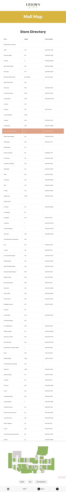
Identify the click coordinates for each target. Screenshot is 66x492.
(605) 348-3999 (49, 207)
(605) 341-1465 (49, 244)
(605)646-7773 (49, 152)
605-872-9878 (49, 277)
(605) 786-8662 (49, 293)
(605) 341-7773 (48, 142)
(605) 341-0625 (49, 169)
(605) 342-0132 (49, 120)
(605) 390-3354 (49, 136)
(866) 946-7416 (49, 407)
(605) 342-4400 (49, 342)
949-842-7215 (48, 423)
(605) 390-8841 (49, 401)
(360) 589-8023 (49, 180)
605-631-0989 (49, 77)
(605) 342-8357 (49, 158)
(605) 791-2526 (49, 174)
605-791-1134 (48, 109)
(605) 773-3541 (49, 358)
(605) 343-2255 (49, 299)
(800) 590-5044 (49, 98)
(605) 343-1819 (49, 163)
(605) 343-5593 (49, 261)
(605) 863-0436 (49, 234)
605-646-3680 (49, 412)
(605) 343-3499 (49, 288)
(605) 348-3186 (49, 131)
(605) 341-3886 (49, 66)
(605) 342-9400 (49, 223)
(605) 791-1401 (48, 282)
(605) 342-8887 (49, 439)
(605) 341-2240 (49, 196)
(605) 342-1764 (49, 391)
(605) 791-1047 (49, 428)
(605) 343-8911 (49, 396)
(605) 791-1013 (48, 217)
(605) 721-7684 (49, 374)
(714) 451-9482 (49, 353)
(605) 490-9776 (49, 336)
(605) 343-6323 (49, 418)
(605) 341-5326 (49, 369)
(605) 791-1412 (48, 380)
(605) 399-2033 (49, 55)
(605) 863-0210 (49, 88)
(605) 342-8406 (49, 331)
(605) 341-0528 (49, 185)
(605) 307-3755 (49, 434)
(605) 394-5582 (49, 385)
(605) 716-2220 (49, 304)
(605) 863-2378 (49, 71)
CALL (41, 489)
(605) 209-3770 (49, 255)
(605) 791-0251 (49, 272)
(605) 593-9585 (49, 60)
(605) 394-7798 (49, 50)
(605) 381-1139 (48, 250)
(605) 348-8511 (49, 326)
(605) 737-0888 (49, 125)
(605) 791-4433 (49, 93)
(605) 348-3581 (49, 315)
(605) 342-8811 (49, 347)
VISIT (25, 489)
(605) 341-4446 (49, 266)
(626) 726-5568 (49, 190)
